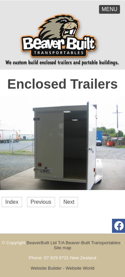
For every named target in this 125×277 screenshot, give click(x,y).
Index (11, 202)
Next (68, 202)
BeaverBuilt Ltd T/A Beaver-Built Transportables (74, 242)
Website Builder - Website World (62, 268)
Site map (62, 247)
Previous (41, 202)
